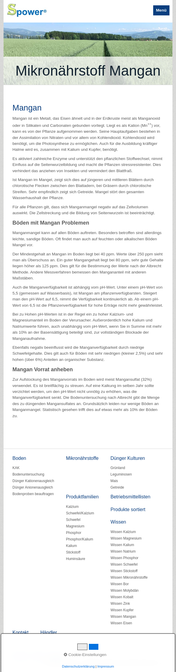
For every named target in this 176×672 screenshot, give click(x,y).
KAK (16, 468)
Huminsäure (75, 559)
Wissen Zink (120, 603)
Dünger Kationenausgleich (33, 481)
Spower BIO (78, 10)
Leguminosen (121, 474)
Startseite (20, 657)
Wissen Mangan (123, 617)
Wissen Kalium (122, 545)
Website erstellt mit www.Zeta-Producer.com (124, 662)
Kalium (71, 546)
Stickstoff (73, 552)
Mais (114, 481)
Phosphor (73, 533)
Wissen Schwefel (124, 564)
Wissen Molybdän (125, 590)
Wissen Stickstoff (124, 571)
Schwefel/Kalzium (80, 513)
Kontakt (37, 657)
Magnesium (75, 526)
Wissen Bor (120, 584)
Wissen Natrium (123, 551)
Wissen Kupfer (122, 610)
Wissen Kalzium (123, 532)
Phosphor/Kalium (79, 539)
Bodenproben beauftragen (33, 494)
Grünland (118, 468)
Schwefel (73, 520)
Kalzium (72, 507)
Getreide (117, 487)
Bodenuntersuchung (28, 474)
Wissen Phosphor (124, 558)
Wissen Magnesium (126, 538)
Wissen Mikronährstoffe (129, 577)
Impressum (56, 657)
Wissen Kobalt (122, 597)
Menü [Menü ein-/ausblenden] (161, 10)
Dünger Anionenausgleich (32, 487)
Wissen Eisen (121, 623)
